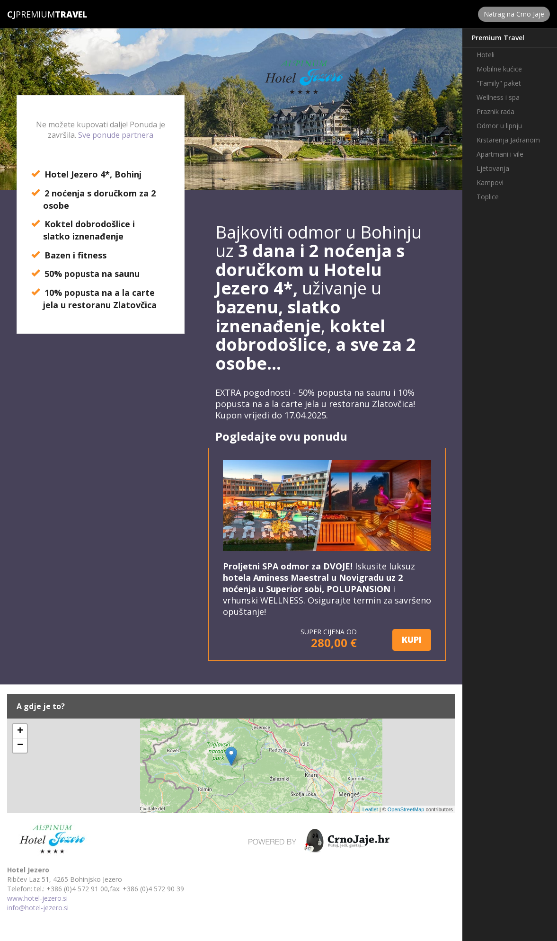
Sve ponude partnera (115, 135)
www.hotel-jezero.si (37, 898)
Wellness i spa (498, 97)
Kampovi (490, 182)
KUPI (412, 639)
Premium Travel (498, 37)
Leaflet (370, 809)
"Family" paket (499, 83)
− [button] (20, 745)
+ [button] (20, 731)
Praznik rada (495, 111)
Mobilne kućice (499, 68)
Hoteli (486, 54)
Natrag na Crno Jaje (514, 13)
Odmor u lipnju (499, 125)
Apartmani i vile (500, 154)
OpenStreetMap (406, 809)
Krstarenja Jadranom (508, 139)
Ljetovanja (493, 168)
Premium (31, 14)
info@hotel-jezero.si (38, 907)
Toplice (488, 196)
